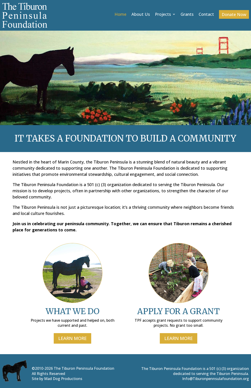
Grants (187, 15)
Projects (163, 15)
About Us (140, 15)
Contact (206, 15)
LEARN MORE (72, 338)
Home (120, 15)
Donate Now (234, 14)
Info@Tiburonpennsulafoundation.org (215, 378)
